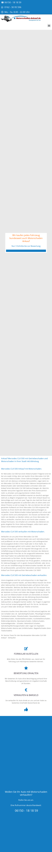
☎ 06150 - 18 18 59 (11, 2)
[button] (49, 25)
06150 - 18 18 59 (26, 810)
